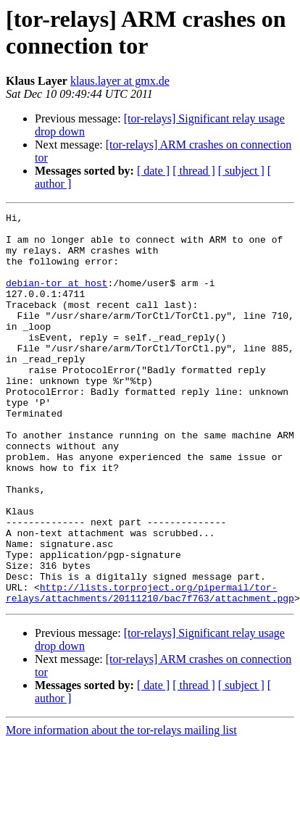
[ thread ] (193, 170)
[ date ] (153, 170)
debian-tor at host (56, 297)
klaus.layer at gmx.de (120, 81)
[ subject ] (241, 170)
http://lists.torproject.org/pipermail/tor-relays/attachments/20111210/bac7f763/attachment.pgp (150, 669)
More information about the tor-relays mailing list (121, 808)
